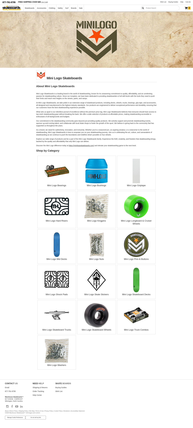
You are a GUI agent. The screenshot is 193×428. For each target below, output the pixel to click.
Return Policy (14, 411)
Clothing (52, 8)
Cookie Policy (58, 411)
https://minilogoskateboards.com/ (81, 146)
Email (7, 387)
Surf (66, 8)
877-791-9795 (9, 2)
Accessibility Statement (78, 411)
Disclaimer (66, 411)
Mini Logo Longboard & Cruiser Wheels (136, 221)
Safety (60, 8)
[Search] (160, 8)
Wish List (163, 2)
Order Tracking (38, 391)
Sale (80, 8)
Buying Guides (173, 2)
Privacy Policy (49, 411)
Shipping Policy (23, 411)
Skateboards (29, 8)
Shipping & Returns (40, 387)
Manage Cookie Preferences (15, 417)
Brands (73, 8)
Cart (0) (188, 2)
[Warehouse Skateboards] (13, 8)
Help (181, 2)
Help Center (37, 395)
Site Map (31, 411)
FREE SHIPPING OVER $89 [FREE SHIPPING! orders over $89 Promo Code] (33, 2)
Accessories (41, 8)
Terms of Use (40, 411)
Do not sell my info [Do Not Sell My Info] (36, 417)
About (6, 411)
